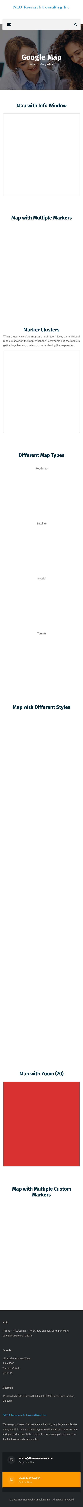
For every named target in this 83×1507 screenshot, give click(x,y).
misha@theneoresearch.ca (36, 1458)
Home (32, 64)
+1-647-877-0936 (29, 1478)
